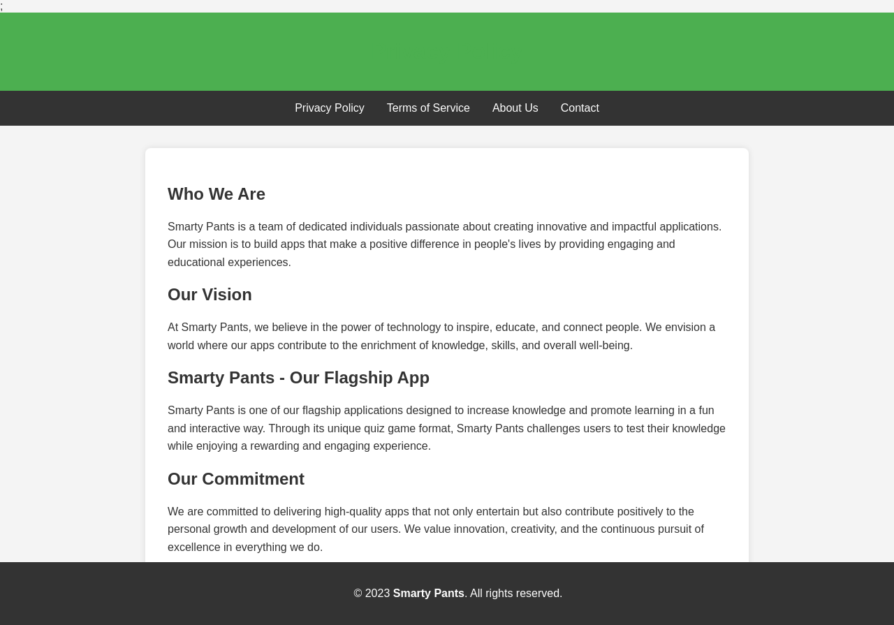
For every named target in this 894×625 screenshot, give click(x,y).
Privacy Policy (330, 108)
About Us (515, 108)
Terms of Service (428, 108)
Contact (580, 108)
